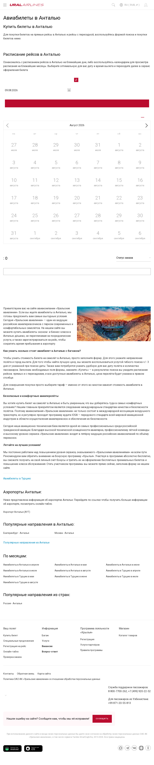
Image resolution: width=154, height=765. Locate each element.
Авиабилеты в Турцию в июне (71, 579)
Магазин (124, 631)
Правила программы (91, 653)
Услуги (45, 643)
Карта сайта (44, 676)
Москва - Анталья (64, 535)
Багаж (45, 638)
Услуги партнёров (90, 647)
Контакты (8, 676)
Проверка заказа (12, 659)
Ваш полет (9, 631)
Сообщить (102, 721)
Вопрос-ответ (50, 654)
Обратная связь (25, 676)
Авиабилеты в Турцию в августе (20, 585)
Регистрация (87, 642)
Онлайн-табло (11, 654)
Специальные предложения (18, 643)
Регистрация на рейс (14, 649)
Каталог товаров (128, 638)
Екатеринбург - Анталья (16, 535)
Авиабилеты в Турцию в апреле (123, 573)
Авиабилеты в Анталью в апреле (21, 567)
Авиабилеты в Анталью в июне (123, 567)
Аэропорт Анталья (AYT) (16, 514)
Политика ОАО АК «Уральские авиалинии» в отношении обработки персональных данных (51, 682)
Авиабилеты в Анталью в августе (73, 573)
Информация (50, 631)
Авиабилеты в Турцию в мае (18, 579)
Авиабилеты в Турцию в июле (122, 579)
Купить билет (10, 638)
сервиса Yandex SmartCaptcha (78, 740)
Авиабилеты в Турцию (17, 481)
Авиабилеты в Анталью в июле (20, 573)
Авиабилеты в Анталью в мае (71, 567)
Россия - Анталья (12, 606)
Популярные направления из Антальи (26, 545)
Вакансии (47, 649)
